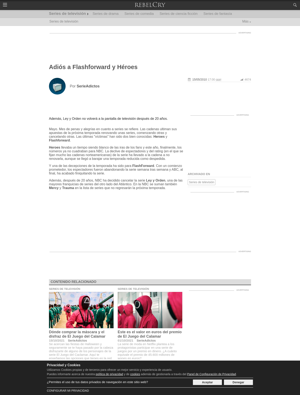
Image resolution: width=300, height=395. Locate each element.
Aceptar (207, 382)
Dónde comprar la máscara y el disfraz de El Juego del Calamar (77, 334)
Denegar (238, 382)
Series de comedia (139, 14)
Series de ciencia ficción (179, 14)
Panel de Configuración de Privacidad (211, 374)
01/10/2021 (125, 340)
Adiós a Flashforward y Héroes (93, 67)
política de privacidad (109, 374)
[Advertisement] (150, 44)
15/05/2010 (199, 79)
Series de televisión (67, 13)
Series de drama (105, 14)
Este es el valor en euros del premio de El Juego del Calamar (150, 334)
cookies (135, 374)
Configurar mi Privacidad (68, 390)
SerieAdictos (77, 340)
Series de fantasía (217, 14)
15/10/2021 (57, 340)
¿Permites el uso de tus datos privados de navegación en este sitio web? (97, 382)
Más (245, 21)
